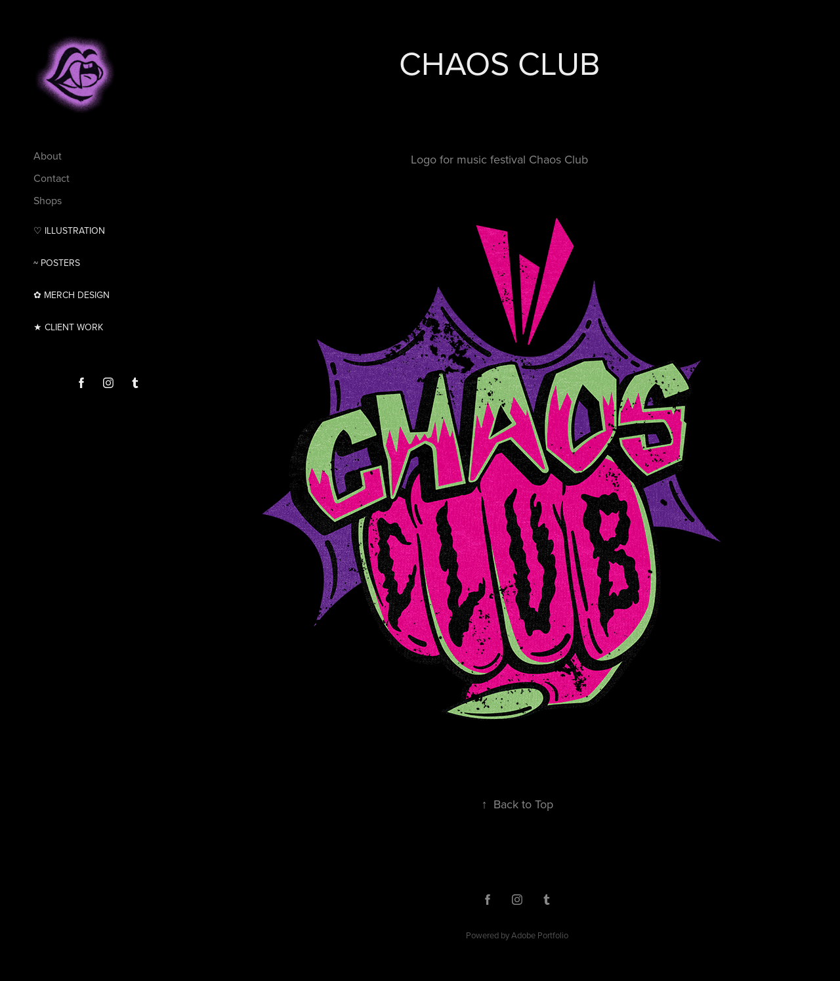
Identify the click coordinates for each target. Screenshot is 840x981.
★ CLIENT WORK (68, 327)
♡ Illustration (69, 230)
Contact (51, 178)
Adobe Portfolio (539, 935)
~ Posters (56, 262)
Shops (47, 200)
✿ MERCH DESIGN (71, 294)
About (47, 155)
